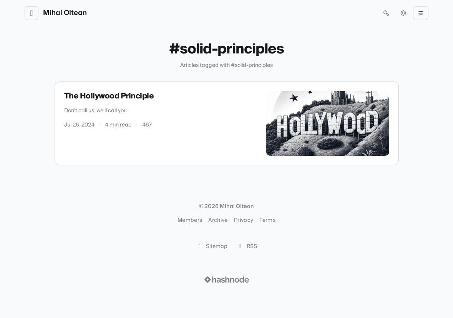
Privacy (243, 220)
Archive (217, 220)
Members (190, 220)
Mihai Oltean (65, 13)
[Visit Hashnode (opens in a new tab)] (227, 279)
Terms (267, 220)
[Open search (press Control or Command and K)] (386, 13)
